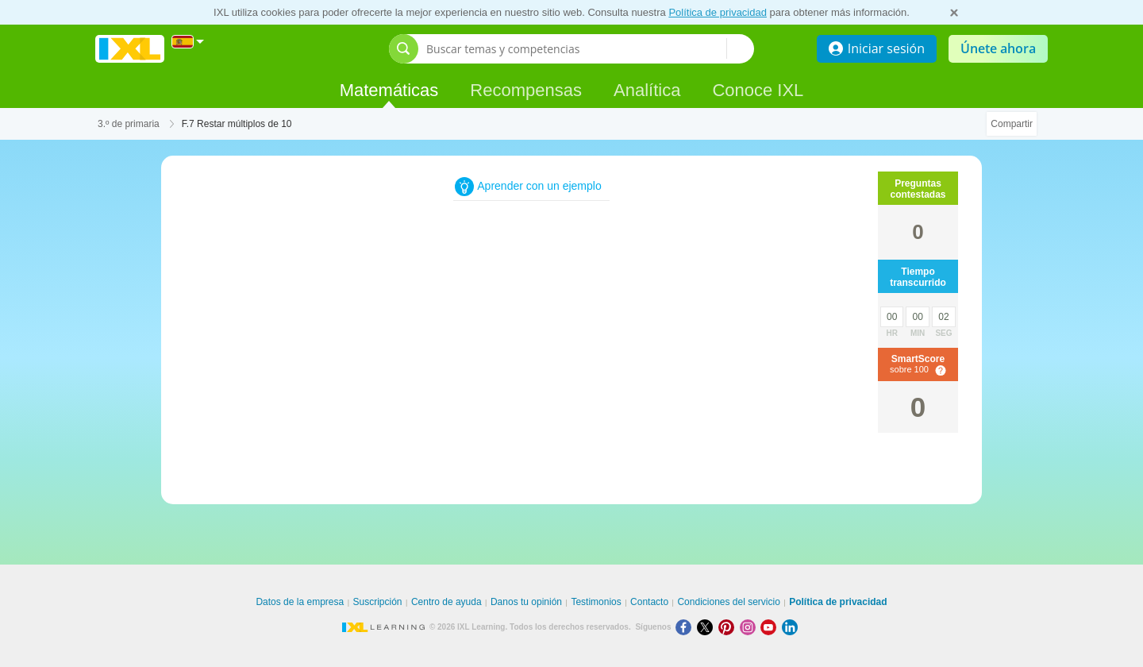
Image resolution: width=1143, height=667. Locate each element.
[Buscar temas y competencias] (576, 49)
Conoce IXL (757, 90)
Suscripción (377, 601)
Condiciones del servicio (728, 601)
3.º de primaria (129, 123)
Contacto (649, 601)
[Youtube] (771, 627)
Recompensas (526, 90)
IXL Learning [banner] (129, 49)
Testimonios (596, 601)
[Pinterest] (729, 627)
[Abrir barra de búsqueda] (403, 49)
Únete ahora (998, 48)
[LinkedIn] (791, 627)
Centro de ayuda (446, 601)
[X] (707, 627)
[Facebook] (686, 627)
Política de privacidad (717, 12)
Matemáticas (389, 90)
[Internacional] (188, 42)
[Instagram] (750, 627)
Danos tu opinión (526, 601)
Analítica (647, 90)
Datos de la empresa (300, 601)
